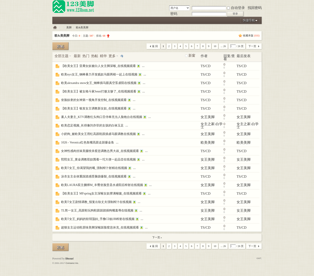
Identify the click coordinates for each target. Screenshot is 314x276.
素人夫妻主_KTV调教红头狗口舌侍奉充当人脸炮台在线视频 (101, 117)
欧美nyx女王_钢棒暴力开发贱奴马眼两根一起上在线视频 (99, 74)
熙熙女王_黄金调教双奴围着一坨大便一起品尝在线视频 (98, 159)
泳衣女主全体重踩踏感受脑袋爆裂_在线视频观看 (94, 176)
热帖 (94, 56)
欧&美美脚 (82, 27)
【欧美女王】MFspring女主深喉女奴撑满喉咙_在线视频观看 (101, 193)
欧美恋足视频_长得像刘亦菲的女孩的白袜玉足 (92, 125)
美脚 (69, 27)
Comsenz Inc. (72, 263)
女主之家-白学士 (212, 125)
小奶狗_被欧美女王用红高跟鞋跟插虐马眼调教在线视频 (98, 134)
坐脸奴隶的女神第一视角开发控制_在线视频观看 (94, 100)
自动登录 (236, 8)
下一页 (252, 46)
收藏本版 (251, 35)
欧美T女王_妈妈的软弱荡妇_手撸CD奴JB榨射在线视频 (98, 219)
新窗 (191, 55)
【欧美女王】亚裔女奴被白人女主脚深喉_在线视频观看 (98, 66)
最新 (77, 56)
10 (215, 46)
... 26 (223, 46)
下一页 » (157, 237)
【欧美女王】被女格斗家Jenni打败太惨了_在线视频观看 (98, 91)
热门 (85, 56)
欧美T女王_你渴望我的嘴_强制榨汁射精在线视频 (94, 168)
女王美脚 (208, 117)
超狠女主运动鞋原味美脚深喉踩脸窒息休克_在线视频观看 (100, 227)
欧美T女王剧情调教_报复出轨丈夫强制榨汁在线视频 (96, 202)
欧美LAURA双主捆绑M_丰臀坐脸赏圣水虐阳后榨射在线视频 (102, 185)
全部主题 (61, 56)
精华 (103, 56)
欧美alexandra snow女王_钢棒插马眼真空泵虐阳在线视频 (99, 83)
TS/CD (205, 66)
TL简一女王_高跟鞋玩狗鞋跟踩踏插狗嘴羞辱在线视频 (97, 210)
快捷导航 (249, 20)
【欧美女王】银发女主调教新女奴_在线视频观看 (94, 108)
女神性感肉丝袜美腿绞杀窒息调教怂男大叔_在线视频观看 (100, 151)
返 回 (155, 46)
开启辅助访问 (260, 3)
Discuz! (69, 258)
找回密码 (255, 8)
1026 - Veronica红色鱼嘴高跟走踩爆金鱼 (87, 142)
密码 (173, 13)
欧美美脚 (208, 142)
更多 (112, 56)
